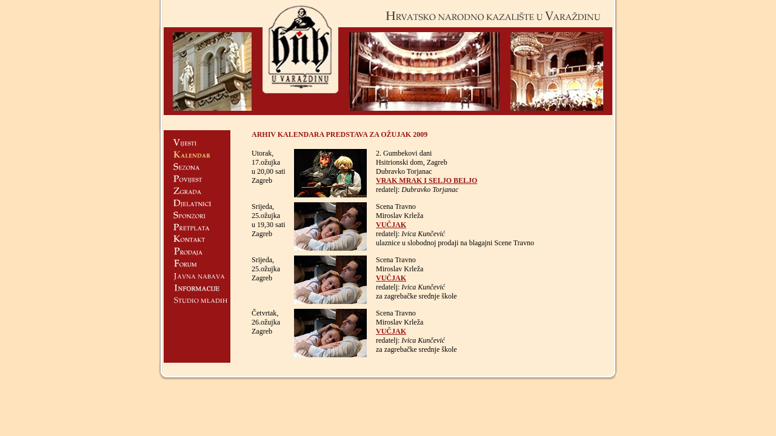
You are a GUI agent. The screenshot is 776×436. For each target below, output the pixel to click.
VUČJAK (391, 224)
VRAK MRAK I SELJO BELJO (426, 180)
